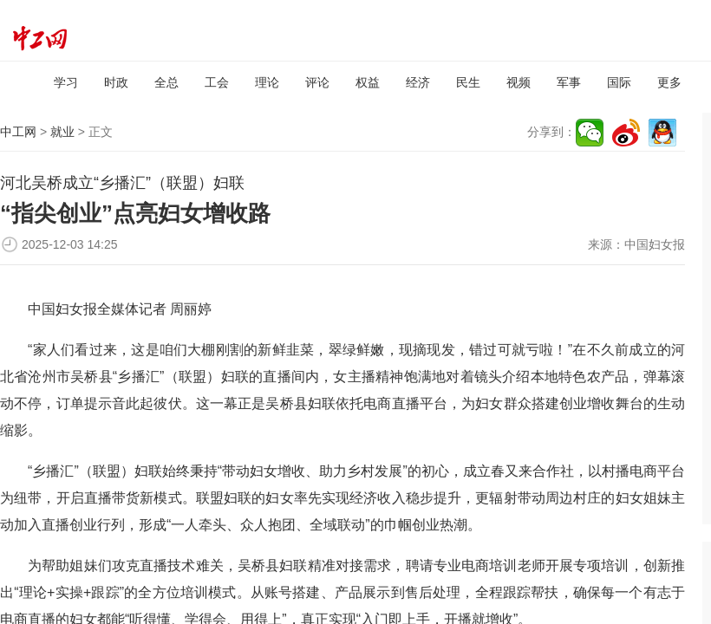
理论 (267, 82)
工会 (217, 82)
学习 (66, 82)
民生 (468, 82)
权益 (368, 82)
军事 (569, 82)
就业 (62, 132)
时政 (116, 82)
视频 (518, 82)
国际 (619, 82)
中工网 (18, 132)
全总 (166, 82)
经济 (418, 82)
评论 (317, 82)
